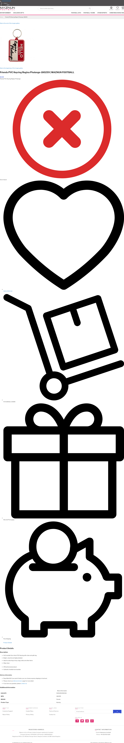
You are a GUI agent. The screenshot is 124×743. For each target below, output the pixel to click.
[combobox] (65, 8)
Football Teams (89, 13)
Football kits (76, 13)
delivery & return (17, 681)
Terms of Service (53, 711)
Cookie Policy (29, 711)
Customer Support (8, 711)
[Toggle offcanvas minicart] (123, 8)
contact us (24, 683)
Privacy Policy (30, 714)
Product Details (7, 642)
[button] (8, 5)
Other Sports (102, 13)
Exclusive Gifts (18, 13)
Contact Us (52, 714)
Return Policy (6, 714)
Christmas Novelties (116, 13)
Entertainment (5, 13)
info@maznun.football (105, 732)
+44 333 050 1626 (6, 1)
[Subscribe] (117, 711)
